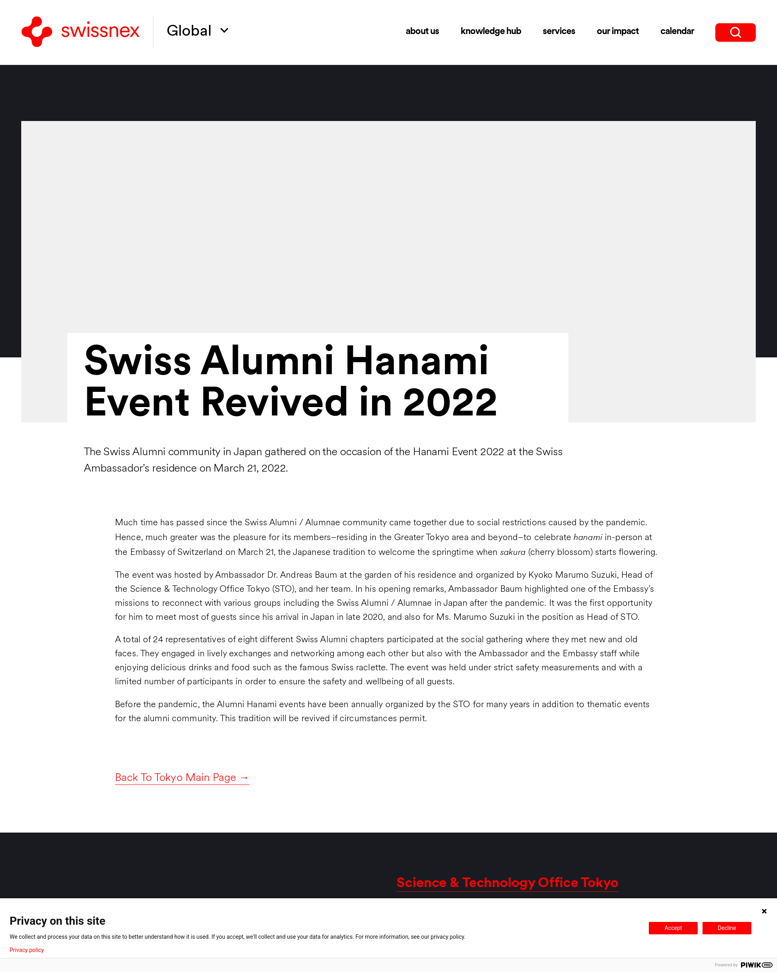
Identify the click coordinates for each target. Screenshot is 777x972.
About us (422, 31)
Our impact (618, 31)
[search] (735, 32)
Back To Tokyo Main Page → (182, 778)
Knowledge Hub (491, 31)
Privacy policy (27, 950)
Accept (673, 928)
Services (559, 31)
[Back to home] (80, 32)
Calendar (677, 31)
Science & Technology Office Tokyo (507, 883)
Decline (727, 928)
